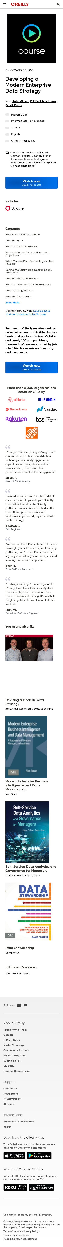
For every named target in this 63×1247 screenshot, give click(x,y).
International (13, 1115)
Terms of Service (12, 1231)
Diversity (8, 1066)
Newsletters (10, 1093)
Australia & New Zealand (18, 1121)
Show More (12, 302)
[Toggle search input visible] (59, 4)
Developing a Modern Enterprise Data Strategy (27, 312)
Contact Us (10, 1088)
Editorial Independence (16, 1235)
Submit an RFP (12, 1060)
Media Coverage (13, 1045)
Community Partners (16, 1050)
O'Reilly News (11, 1040)
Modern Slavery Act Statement (20, 1238)
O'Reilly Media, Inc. (23, 140)
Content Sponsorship (16, 1071)
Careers (8, 1035)
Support (9, 1082)
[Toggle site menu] (4, 4)
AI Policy (8, 1104)
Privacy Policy (11, 1099)
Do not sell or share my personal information (27, 1214)
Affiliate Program (14, 1055)
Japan (7, 1126)
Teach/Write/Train (15, 1029)
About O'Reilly (14, 1023)
